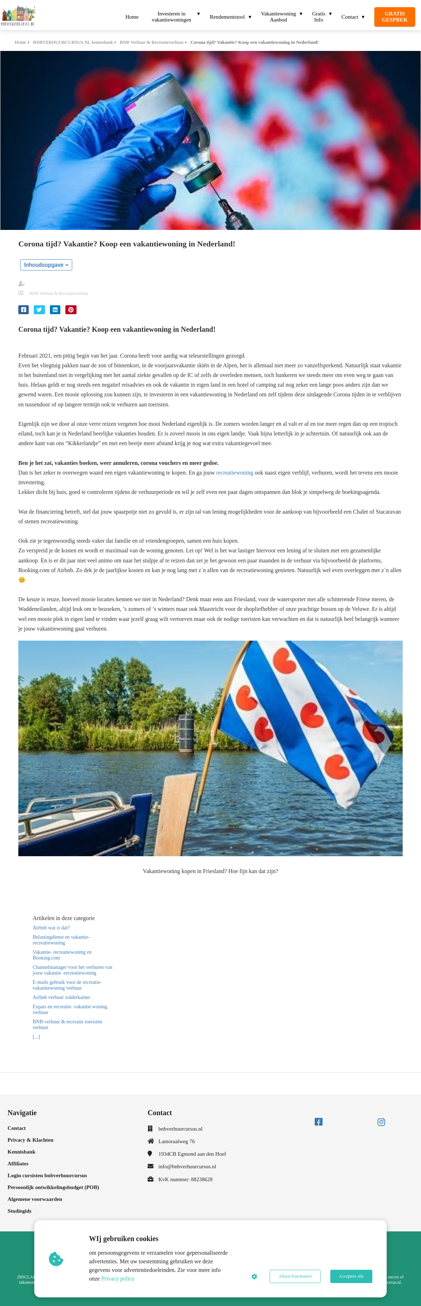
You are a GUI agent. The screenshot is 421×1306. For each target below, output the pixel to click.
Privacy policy (118, 1279)
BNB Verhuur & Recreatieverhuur (58, 293)
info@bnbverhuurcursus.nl (187, 1166)
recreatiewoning (234, 473)
